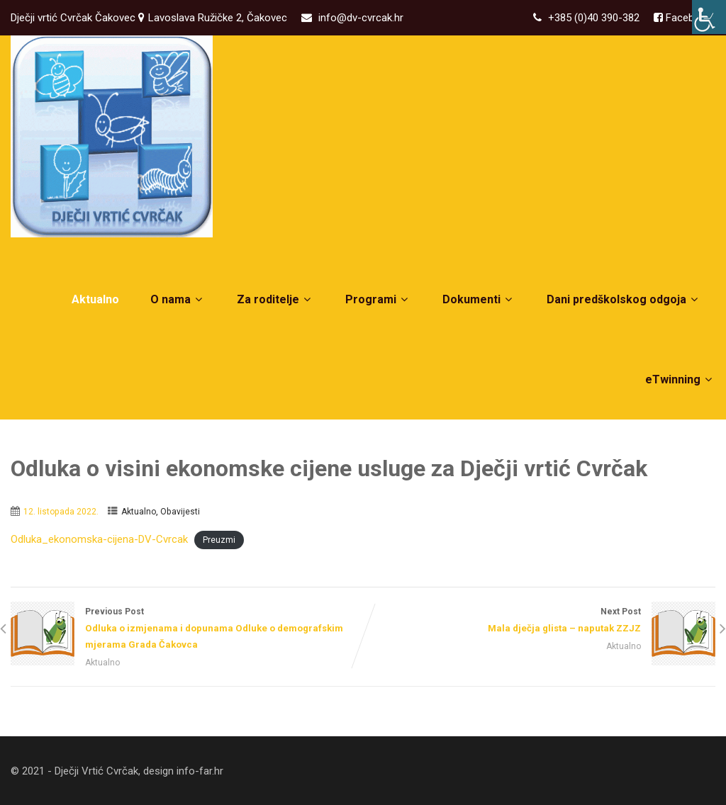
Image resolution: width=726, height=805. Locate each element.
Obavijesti (180, 512)
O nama (178, 299)
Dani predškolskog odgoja (624, 299)
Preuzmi (219, 540)
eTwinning (680, 379)
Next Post (539, 621)
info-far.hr (200, 771)
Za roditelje (275, 299)
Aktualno (95, 299)
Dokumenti (478, 299)
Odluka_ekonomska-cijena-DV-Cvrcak (99, 539)
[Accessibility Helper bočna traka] (709, 17)
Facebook (687, 17)
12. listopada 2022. (61, 512)
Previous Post (187, 630)
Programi (378, 299)
